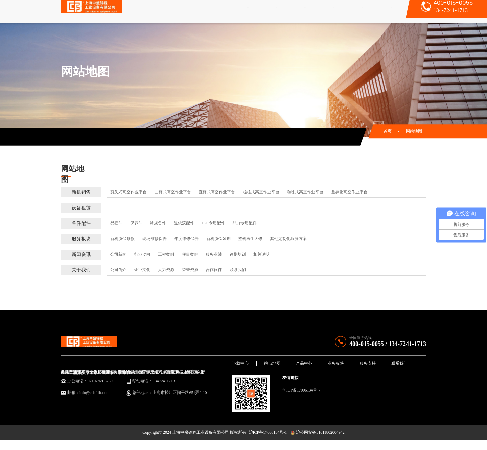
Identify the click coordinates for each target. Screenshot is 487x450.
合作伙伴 (214, 269)
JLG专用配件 (213, 223)
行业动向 (142, 254)
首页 (226, 11)
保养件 (136, 223)
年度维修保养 (186, 238)
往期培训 (238, 254)
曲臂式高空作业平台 (173, 192)
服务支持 (368, 368)
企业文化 (142, 269)
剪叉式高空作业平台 (128, 192)
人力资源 (166, 269)
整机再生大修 (250, 238)
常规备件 (158, 223)
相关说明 (261, 254)
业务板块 (336, 368)
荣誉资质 (190, 269)
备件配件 (300, 11)
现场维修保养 (154, 238)
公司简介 (118, 269)
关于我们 (382, 11)
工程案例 (166, 254)
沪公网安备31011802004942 (317, 442)
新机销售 (246, 11)
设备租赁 (273, 11)
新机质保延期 (218, 238)
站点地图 (272, 368)
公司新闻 (118, 254)
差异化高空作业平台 (349, 192)
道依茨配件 (184, 223)
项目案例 (190, 254)
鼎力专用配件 (244, 223)
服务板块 (328, 11)
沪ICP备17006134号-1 (268, 442)
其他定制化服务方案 (288, 238)
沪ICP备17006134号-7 (301, 395)
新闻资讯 (355, 11)
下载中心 (240, 368)
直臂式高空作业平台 (217, 192)
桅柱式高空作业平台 (261, 192)
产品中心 (304, 368)
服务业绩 (214, 254)
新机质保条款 (122, 238)
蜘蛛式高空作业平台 (305, 192)
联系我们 (238, 269)
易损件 (116, 223)
